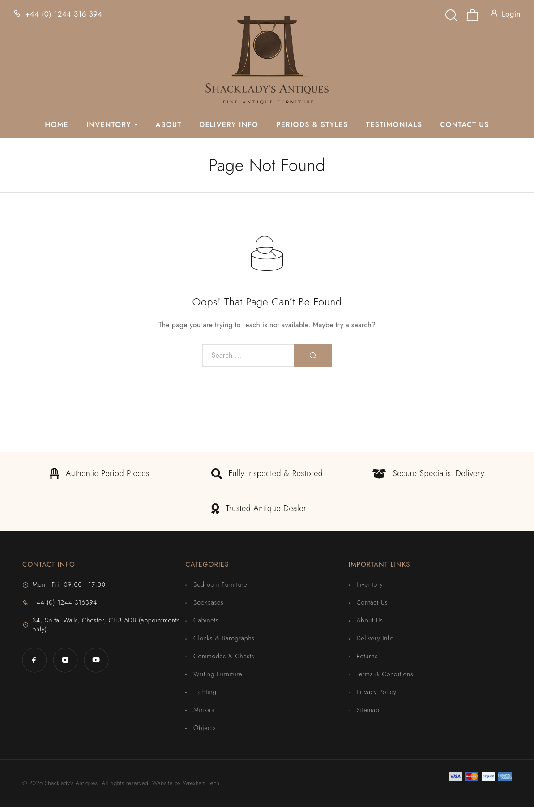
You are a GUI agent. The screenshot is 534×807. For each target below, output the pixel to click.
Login (511, 14)
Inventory (108, 125)
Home (56, 125)
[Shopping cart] (472, 17)
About (168, 125)
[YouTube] (96, 659)
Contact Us (464, 125)
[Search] (451, 13)
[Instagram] (65, 659)
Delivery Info (229, 125)
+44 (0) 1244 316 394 (64, 14)
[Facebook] (34, 659)
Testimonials (394, 125)
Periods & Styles (312, 125)
